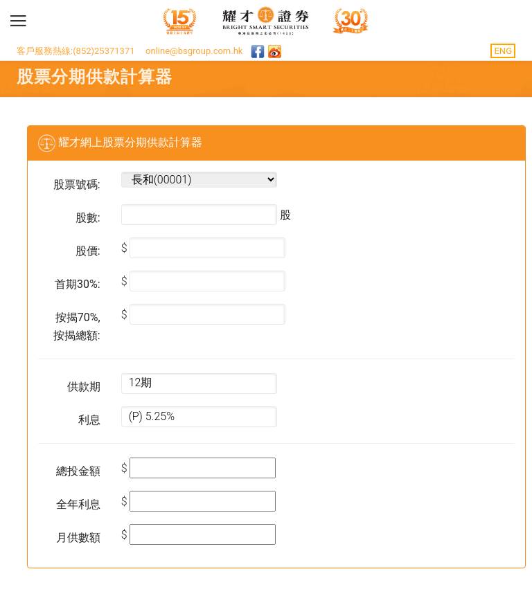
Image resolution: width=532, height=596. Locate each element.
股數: (88, 217)
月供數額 (78, 537)
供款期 (83, 386)
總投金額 (78, 471)
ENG (503, 51)
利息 (89, 419)
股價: (88, 251)
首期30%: (77, 284)
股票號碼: (76, 184)
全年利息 (78, 504)
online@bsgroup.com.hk (193, 51)
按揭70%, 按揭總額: (76, 326)
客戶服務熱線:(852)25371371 (76, 51)
